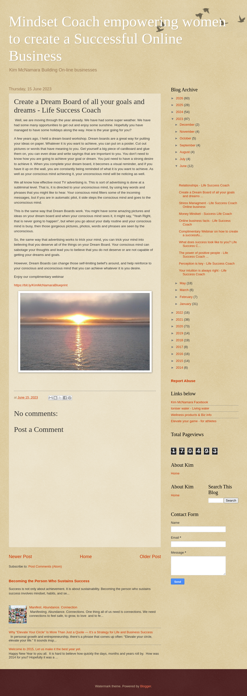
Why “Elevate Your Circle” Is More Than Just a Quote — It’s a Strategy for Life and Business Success (81, 632)
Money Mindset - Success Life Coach (205, 214)
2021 (180, 319)
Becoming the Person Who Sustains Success (49, 581)
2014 (180, 367)
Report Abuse (183, 381)
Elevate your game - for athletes (194, 421)
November (187, 131)
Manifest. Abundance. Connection (53, 607)
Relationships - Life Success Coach (204, 185)
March (184, 290)
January (186, 304)
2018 (180, 340)
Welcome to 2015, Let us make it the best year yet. (45, 649)
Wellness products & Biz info (191, 415)
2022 (180, 312)
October (186, 138)
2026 (180, 98)
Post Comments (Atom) (45, 566)
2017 (180, 347)
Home (86, 556)
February (186, 297)
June (184, 166)
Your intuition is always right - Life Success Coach (203, 272)
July (183, 159)
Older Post (150, 556)
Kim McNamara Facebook (189, 402)
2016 (180, 354)
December (187, 124)
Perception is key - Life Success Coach (207, 263)
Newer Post (20, 556)
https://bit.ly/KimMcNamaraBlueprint (41, 285)
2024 (180, 112)
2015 (180, 361)
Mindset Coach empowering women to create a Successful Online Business (117, 38)
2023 (180, 119)
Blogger (145, 686)
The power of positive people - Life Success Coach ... (203, 254)
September (188, 145)
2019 (180, 333)
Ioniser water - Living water (190, 408)
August (185, 152)
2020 (180, 326)
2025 (180, 105)
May (183, 283)
